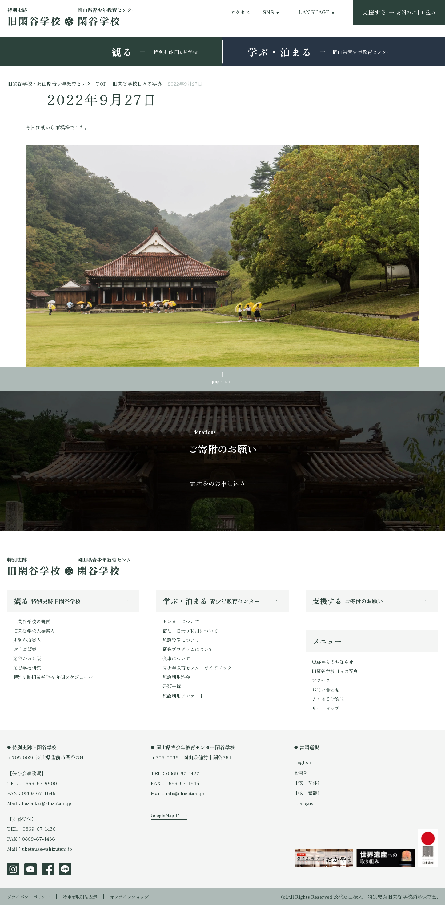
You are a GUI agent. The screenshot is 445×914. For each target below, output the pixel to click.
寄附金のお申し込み (217, 486)
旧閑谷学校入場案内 (35, 635)
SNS (268, 12)
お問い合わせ (326, 697)
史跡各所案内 (28, 645)
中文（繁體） (309, 801)
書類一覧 (172, 695)
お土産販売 (25, 655)
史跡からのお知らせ (334, 667)
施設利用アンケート (184, 704)
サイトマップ (326, 716)
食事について (177, 665)
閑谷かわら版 (28, 665)
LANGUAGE (314, 12)
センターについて (182, 626)
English (302, 770)
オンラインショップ (143, 905)
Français (304, 811)
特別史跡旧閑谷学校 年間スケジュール (55, 685)
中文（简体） (309, 791)
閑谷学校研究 (28, 675)
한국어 (301, 781)
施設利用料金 (177, 685)
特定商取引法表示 (88, 905)
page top (222, 382)
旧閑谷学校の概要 (33, 626)
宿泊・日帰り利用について (192, 635)
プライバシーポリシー (31, 905)
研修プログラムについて (189, 655)
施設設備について (182, 645)
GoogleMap (163, 830)
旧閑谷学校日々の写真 (336, 677)
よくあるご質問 (329, 707)
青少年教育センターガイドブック (199, 675)
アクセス (240, 12)
